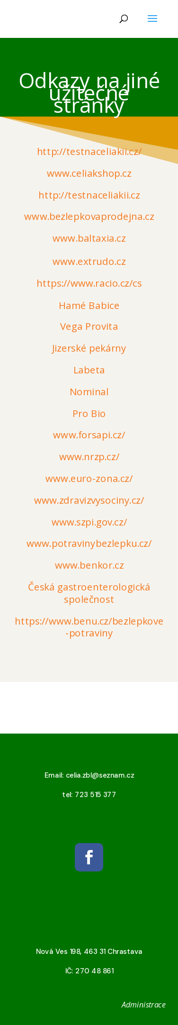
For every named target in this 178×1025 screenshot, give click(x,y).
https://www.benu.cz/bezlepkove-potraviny (89, 626)
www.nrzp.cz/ (89, 456)
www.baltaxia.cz (89, 238)
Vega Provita (89, 326)
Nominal (89, 392)
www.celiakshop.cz (89, 173)
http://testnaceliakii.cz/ (88, 151)
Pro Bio (89, 413)
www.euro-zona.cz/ (89, 478)
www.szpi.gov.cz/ (88, 522)
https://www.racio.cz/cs (89, 283)
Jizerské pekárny (89, 348)
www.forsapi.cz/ (89, 435)
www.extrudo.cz (89, 261)
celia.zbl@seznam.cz (99, 775)
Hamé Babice (89, 305)
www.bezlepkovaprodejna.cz (89, 216)
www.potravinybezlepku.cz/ (89, 543)
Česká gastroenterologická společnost (89, 593)
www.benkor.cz (89, 565)
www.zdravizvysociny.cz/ (89, 500)
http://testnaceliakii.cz (89, 194)
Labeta (89, 370)
